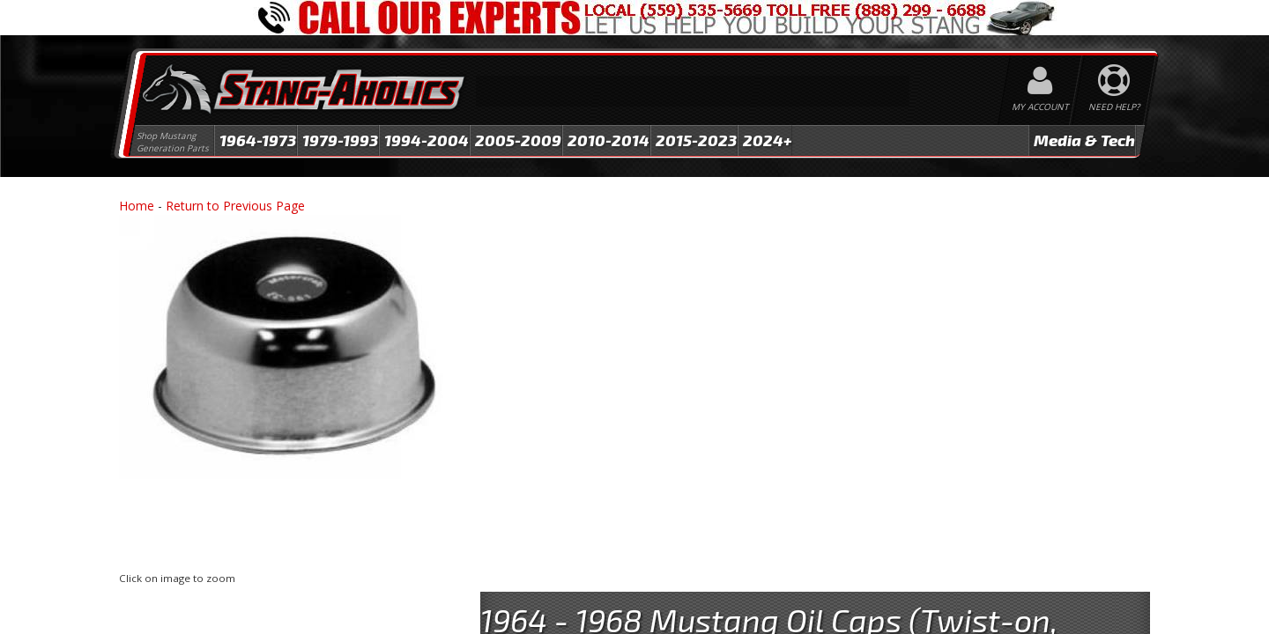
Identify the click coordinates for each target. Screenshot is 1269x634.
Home (136, 205)
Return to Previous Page (235, 205)
